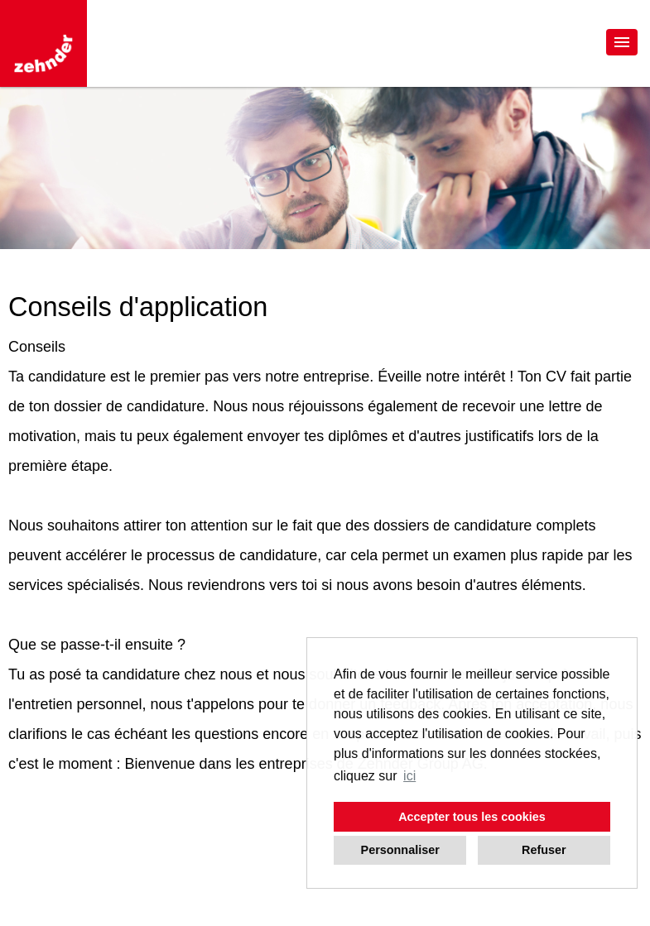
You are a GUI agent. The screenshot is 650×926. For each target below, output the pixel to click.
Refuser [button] (544, 849)
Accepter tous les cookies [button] (472, 816)
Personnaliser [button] (400, 849)
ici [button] (409, 776)
